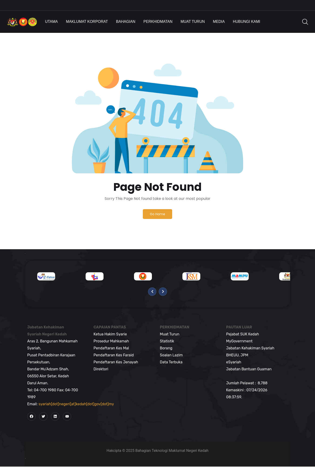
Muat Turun (193, 22)
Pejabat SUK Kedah (242, 334)
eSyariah (233, 362)
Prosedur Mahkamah (111, 341)
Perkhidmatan (158, 22)
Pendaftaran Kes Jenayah (116, 362)
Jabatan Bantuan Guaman (248, 369)
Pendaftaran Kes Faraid (114, 355)
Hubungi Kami (246, 22)
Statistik (167, 341)
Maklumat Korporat (87, 22)
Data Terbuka (171, 362)
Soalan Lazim (171, 355)
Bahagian (125, 22)
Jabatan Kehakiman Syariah (250, 348)
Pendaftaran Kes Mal (111, 348)
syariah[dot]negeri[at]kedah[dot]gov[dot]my (76, 404)
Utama (51, 22)
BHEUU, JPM (237, 355)
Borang (166, 348)
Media (219, 22)
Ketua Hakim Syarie (110, 334)
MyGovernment (239, 341)
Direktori (101, 369)
